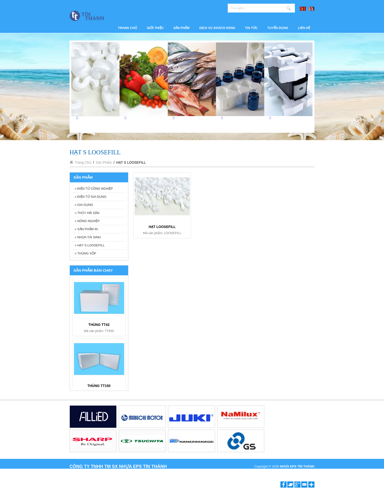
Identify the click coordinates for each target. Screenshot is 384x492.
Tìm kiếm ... (288, 8)
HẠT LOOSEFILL (162, 227)
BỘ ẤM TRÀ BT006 (99, 386)
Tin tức (251, 28)
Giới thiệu (155, 28)
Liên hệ (304, 28)
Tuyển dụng (277, 28)
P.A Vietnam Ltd (303, 472)
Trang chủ (127, 28)
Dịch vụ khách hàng (217, 28)
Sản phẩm (181, 28)
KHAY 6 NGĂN (99, 325)
